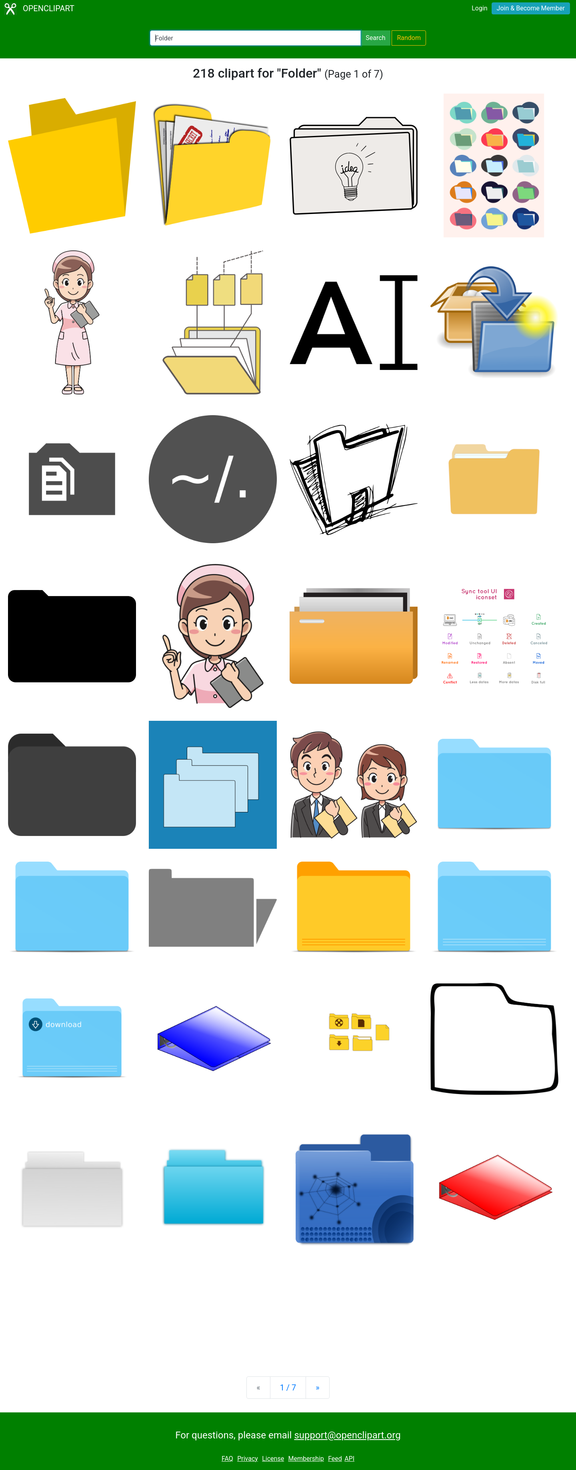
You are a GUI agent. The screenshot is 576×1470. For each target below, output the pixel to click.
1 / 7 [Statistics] (288, 1387)
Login (479, 8)
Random (409, 38)
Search (375, 38)
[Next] (317, 1387)
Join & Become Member (531, 8)
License (273, 1458)
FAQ (227, 1458)
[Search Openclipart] (255, 38)
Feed (335, 1458)
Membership (306, 1458)
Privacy (247, 1458)
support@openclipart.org (347, 1435)
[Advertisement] (288, 1308)
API (349, 1458)
